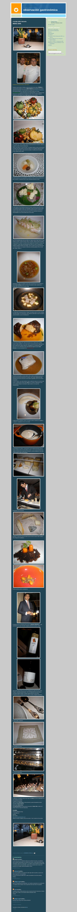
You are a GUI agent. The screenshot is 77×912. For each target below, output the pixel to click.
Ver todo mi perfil (51, 24)
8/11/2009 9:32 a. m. (16, 895)
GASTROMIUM (51, 33)
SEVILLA (50, 32)
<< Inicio (14, 908)
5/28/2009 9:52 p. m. (16, 867)
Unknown (16, 871)
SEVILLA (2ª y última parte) (53, 29)
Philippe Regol (17, 881)
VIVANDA (50, 45)
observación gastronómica (40, 9)
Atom (26, 907)
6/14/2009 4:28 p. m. (16, 878)
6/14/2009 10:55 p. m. (17, 886)
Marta (15, 889)
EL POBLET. (50, 34)
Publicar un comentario (17, 904)
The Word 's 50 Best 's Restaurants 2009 (55, 41)
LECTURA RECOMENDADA (53, 30)
